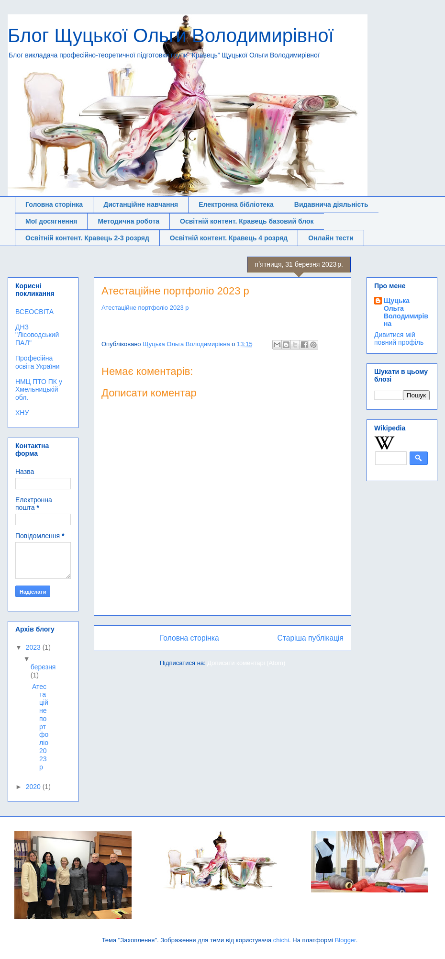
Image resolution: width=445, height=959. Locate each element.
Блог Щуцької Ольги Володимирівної (171, 35)
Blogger (345, 940)
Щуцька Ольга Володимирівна (406, 312)
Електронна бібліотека (236, 204)
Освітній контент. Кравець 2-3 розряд (87, 238)
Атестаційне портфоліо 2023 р (145, 307)
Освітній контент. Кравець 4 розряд (229, 238)
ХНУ (22, 413)
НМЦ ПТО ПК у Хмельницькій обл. (38, 390)
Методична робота (128, 221)
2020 (34, 786)
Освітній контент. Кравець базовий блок (246, 221)
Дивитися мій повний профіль (398, 338)
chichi (281, 940)
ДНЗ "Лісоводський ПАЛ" (37, 335)
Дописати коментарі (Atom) (246, 662)
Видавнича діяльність (331, 204)
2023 (34, 647)
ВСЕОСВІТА (34, 312)
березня (43, 667)
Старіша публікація (311, 638)
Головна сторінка (54, 204)
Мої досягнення (51, 221)
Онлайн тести (331, 238)
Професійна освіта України (37, 362)
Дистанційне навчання (140, 204)
